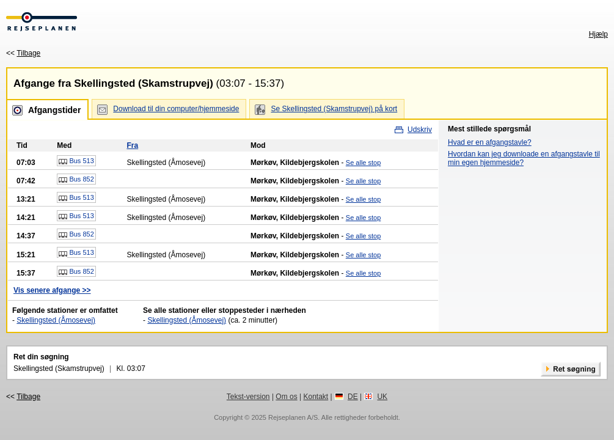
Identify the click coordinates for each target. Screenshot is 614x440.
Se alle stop (363, 162)
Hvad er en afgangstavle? (490, 142)
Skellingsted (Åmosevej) (55, 320)
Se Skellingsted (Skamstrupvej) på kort (334, 109)
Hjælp (598, 34)
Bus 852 (76, 179)
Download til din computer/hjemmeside (176, 109)
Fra (132, 145)
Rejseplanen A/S (293, 417)
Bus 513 (76, 161)
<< (23, 53)
